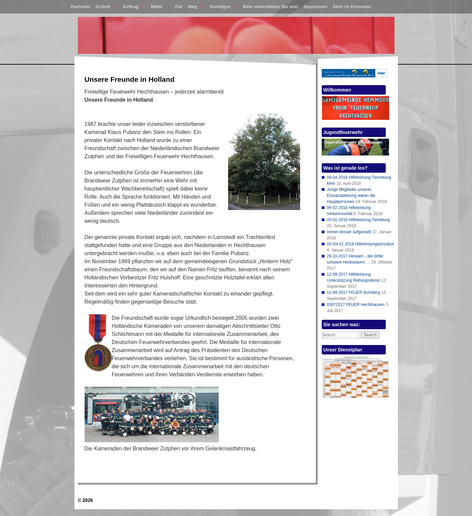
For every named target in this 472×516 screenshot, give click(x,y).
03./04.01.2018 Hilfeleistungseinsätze (360, 244)
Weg (194, 8)
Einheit (105, 8)
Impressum (315, 6)
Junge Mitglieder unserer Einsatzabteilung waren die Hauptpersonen (351, 195)
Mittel (158, 8)
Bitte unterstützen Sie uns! (270, 6)
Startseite (80, 6)
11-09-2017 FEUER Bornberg (353, 292)
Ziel (178, 6)
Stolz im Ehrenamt (352, 6)
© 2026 (85, 500)
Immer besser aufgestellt (349, 232)
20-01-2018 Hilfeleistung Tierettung (358, 219)
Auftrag (132, 8)
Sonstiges (222, 8)
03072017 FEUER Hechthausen (355, 304)
